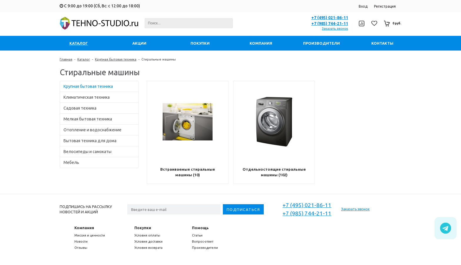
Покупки (142, 228)
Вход (363, 6)
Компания (84, 228)
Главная (66, 59)
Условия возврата (148, 247)
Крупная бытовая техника (115, 59)
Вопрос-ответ (202, 241)
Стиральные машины (158, 59)
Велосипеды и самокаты (87, 151)
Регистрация (385, 6)
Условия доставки (148, 241)
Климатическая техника (87, 97)
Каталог (83, 59)
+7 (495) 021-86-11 (329, 17)
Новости (81, 241)
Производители (205, 247)
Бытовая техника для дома (90, 140)
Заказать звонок (335, 28)
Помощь (200, 228)
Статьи (197, 235)
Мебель (71, 162)
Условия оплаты (147, 235)
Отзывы (80, 247)
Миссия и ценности (89, 235)
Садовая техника (80, 108)
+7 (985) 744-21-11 (329, 23)
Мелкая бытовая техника (88, 119)
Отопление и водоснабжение (92, 130)
